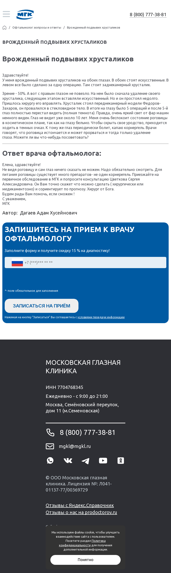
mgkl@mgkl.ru (75, 446)
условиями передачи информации (101, 317)
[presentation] (40, 279)
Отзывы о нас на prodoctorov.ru (81, 512)
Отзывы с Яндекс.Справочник (80, 505)
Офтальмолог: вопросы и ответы (36, 27)
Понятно (85, 560)
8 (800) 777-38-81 (148, 14)
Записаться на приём (41, 306)
